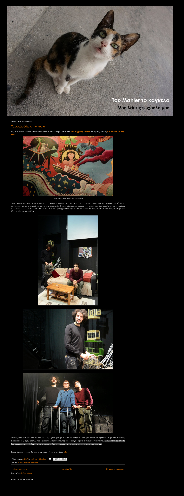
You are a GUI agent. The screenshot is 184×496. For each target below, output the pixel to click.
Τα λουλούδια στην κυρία (28, 126)
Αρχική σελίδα (67, 469)
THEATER (34, 462)
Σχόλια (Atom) (26, 473)
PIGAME (27, 462)
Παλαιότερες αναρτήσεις (115, 469)
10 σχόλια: (43, 459)
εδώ (65, 452)
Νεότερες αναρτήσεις (20, 469)
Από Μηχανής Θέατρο (80, 132)
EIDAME (20, 462)
